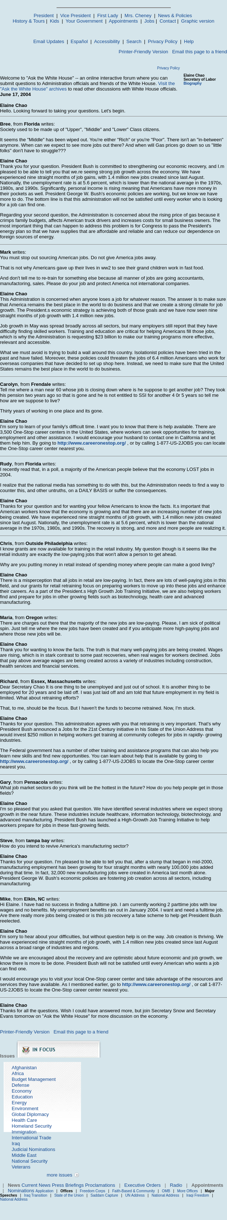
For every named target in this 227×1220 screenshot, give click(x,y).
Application (44, 1191)
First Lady (107, 15)
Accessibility (107, 41)
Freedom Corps (92, 1191)
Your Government (84, 21)
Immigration (24, 1132)
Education (22, 1097)
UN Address (135, 1195)
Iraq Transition (35, 1195)
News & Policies (175, 15)
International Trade (31, 1137)
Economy (21, 1091)
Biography (192, 83)
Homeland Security (32, 1126)
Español (79, 41)
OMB (166, 1191)
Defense (20, 1085)
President (44, 15)
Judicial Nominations (33, 1149)
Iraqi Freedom (197, 1195)
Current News (36, 1185)
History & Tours (29, 21)
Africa (18, 1073)
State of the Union (69, 1195)
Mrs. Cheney (137, 15)
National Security (29, 1161)
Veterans (21, 1167)
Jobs (149, 21)
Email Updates (48, 41)
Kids (54, 21)
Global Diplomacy (30, 1114)
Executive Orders (142, 1185)
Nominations (21, 1190)
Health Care (24, 1120)
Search (133, 41)
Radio (176, 1185)
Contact (167, 21)
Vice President (75, 15)
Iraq (16, 1143)
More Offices (187, 1191)
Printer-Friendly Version (143, 51)
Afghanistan (24, 1067)
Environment (25, 1108)
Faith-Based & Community (134, 1191)
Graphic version (197, 21)
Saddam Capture (104, 1195)
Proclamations (100, 1185)
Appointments (123, 21)
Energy (19, 1102)
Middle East (24, 1155)
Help (189, 41)
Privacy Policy (162, 41)
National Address (166, 1195)
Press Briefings (68, 1185)
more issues (59, 1175)
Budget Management (34, 1079)
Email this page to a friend (199, 51)
